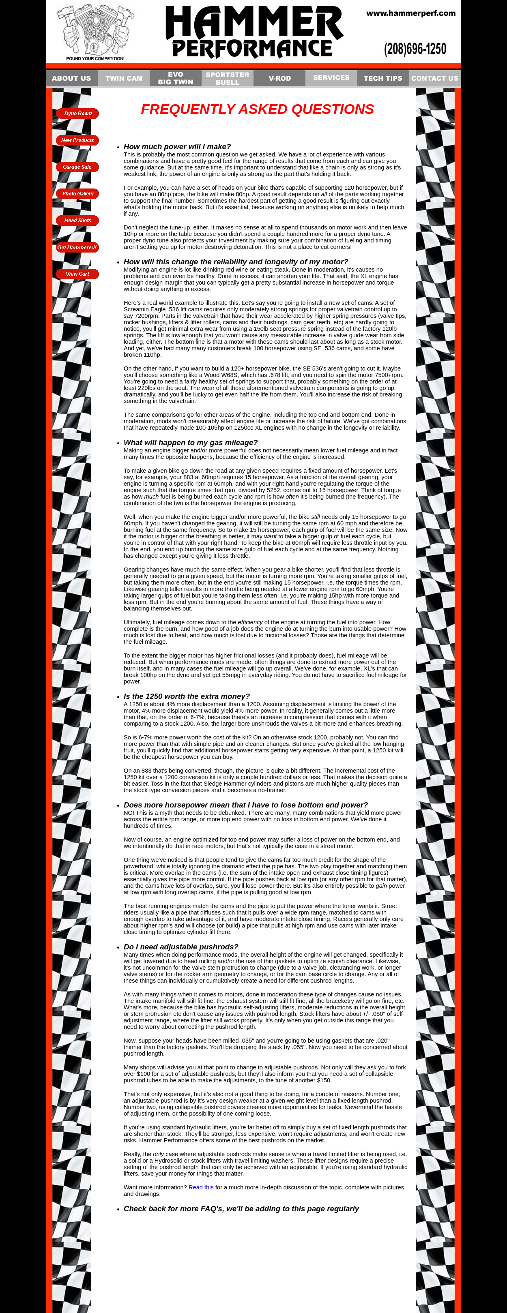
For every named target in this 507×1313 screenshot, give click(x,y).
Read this (201, 1187)
